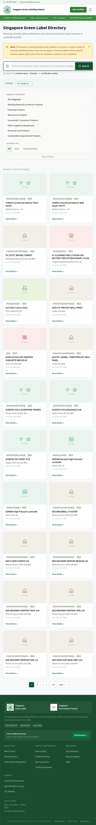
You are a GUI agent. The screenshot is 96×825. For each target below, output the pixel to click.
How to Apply (41, 751)
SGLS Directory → (80, 735)
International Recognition (15, 762)
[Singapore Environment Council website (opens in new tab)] (69, 707)
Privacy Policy (60, 821)
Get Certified (78, 9)
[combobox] (48, 66)
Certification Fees (42, 756)
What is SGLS (9, 751)
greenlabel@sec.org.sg (30, 2)
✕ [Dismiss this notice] (89, 47)
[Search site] (65, 9)
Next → (62, 684)
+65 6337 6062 (10, 2)
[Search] (84, 66)
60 (53, 684)
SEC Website (9, 791)
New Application (42, 762)
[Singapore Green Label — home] (26, 707)
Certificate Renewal (43, 767)
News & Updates (73, 756)
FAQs (68, 762)
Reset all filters (48, 156)
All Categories (24, 83)
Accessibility (84, 821)
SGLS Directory (72, 751)
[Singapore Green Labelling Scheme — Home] (23, 10)
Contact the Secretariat (14, 780)
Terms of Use (72, 821)
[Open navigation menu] (90, 9)
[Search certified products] (42, 66)
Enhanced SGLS (11, 756)
